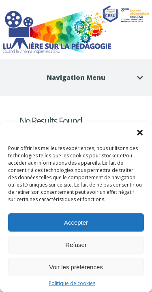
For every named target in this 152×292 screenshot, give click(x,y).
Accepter (76, 222)
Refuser (76, 244)
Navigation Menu (90, 77)
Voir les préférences (76, 267)
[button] (140, 133)
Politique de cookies (72, 283)
